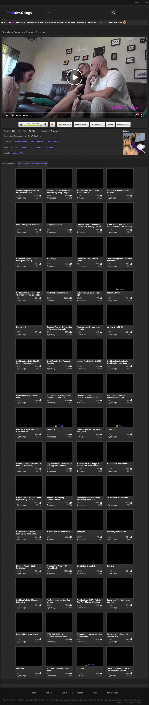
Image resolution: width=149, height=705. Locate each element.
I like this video (20, 124)
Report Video (81, 124)
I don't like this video (45, 124)
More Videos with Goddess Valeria (32, 164)
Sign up (137, 2)
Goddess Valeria (19, 153)
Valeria (25, 147)
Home (33, 693)
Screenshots (97, 124)
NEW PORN (6, 22)
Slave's (39, 147)
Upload (103, 22)
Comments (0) (123, 124)
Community (93, 22)
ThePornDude (115, 22)
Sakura (126, 131)
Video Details (65, 124)
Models (60, 22)
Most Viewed (27, 22)
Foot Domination (37, 141)
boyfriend (49, 147)
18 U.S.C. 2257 (112, 693)
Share (110, 124)
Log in (146, 2)
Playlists (70, 22)
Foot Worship (54, 141)
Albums (39, 22)
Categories (50, 22)
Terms (80, 693)
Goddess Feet (21, 141)
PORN (16, 22)
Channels (81, 22)
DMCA (95, 693)
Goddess (14, 147)
